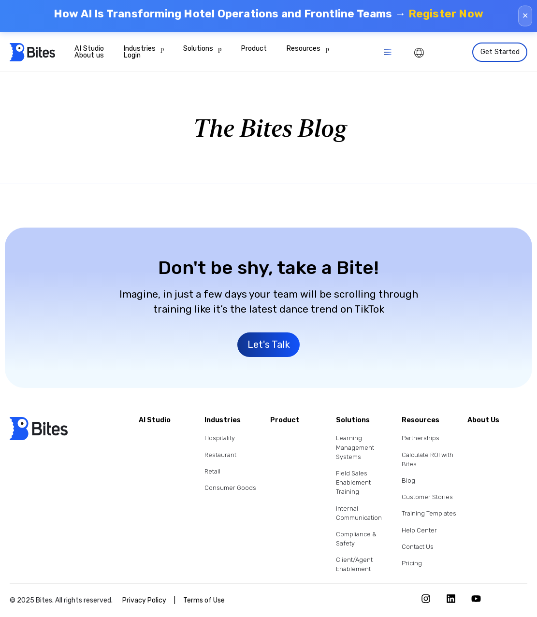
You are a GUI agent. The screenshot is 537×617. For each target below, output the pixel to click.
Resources (307, 48)
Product (254, 48)
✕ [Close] (525, 15)
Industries (143, 48)
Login (132, 55)
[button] (387, 52)
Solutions (202, 48)
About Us (483, 420)
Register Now (445, 13)
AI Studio (89, 48)
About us (89, 55)
